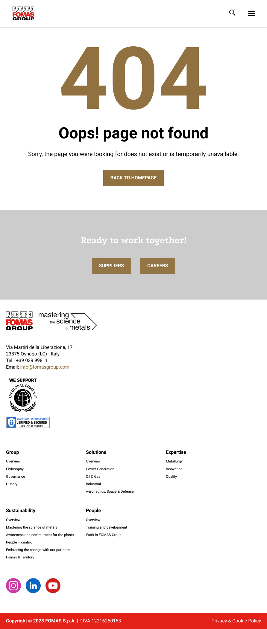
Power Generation (100, 469)
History (11, 484)
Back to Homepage (133, 178)
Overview (13, 461)
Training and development (106, 527)
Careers (157, 274)
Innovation (174, 469)
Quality (171, 476)
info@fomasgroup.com (44, 367)
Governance (15, 476)
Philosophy (15, 469)
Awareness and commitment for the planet (40, 535)
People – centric (19, 542)
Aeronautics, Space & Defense (110, 491)
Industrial (93, 484)
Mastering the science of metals (31, 527)
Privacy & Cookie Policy (236, 621)
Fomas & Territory (20, 557)
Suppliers (111, 274)
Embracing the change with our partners (38, 550)
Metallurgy (174, 461)
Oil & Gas (93, 476)
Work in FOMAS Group (104, 535)
